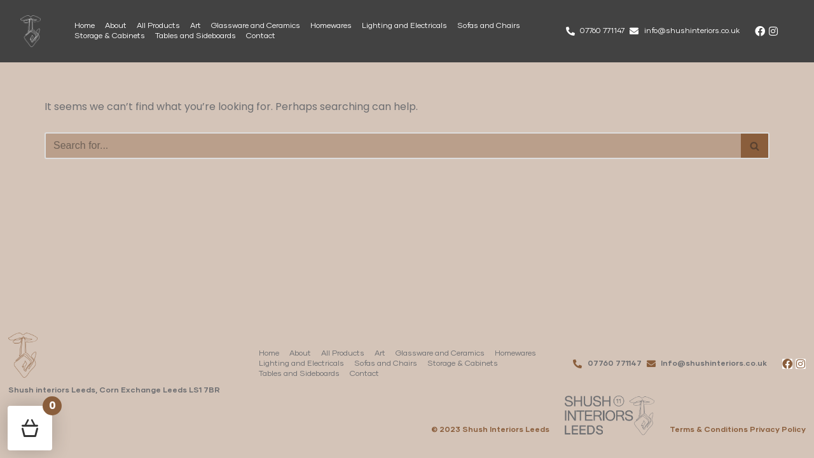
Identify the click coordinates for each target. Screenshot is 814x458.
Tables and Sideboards (195, 36)
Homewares (331, 26)
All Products (158, 26)
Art (195, 26)
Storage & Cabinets (109, 36)
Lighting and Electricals (404, 26)
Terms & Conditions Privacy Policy (738, 430)
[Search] (393, 145)
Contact (260, 36)
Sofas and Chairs (488, 26)
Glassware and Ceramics (255, 26)
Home (84, 26)
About (116, 26)
